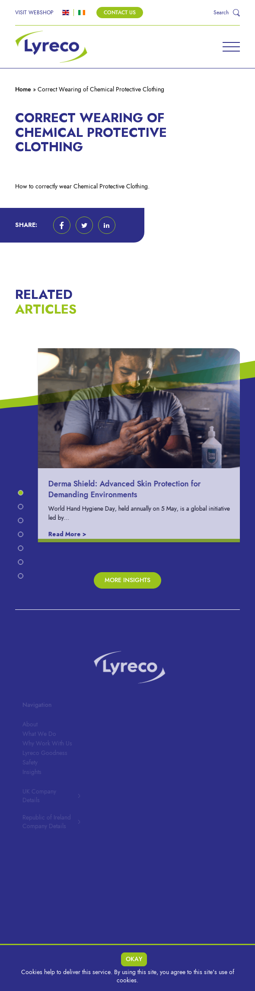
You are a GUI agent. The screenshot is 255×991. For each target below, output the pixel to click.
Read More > (70, 534)
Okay (134, 959)
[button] (61, 225)
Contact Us (120, 12)
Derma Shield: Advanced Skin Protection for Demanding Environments (127, 489)
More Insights (127, 580)
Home (23, 89)
